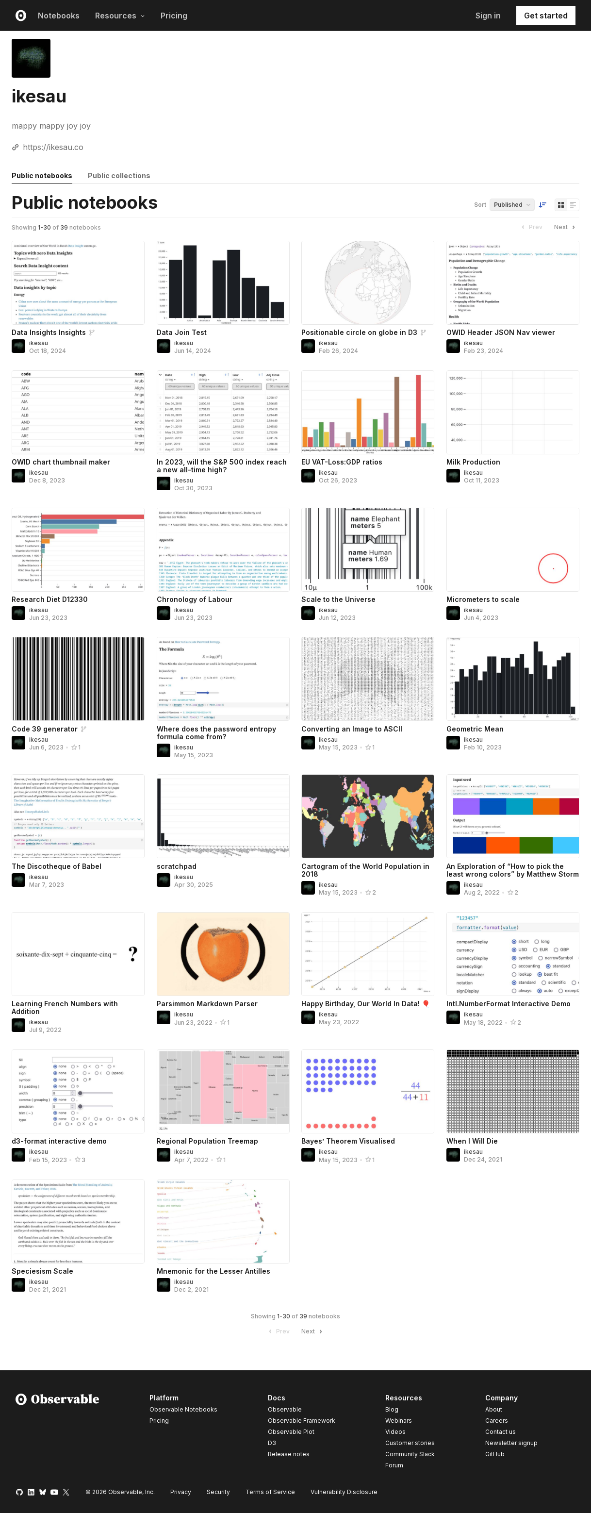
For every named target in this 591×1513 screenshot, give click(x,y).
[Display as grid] (561, 205)
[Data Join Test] (223, 283)
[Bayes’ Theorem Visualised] (367, 1091)
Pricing (174, 15)
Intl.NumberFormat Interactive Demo (508, 1003)
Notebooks (59, 15)
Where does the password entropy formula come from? (216, 733)
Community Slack (410, 1454)
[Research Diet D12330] (78, 550)
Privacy (180, 1492)
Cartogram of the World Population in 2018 (365, 870)
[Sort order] (542, 205)
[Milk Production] (512, 412)
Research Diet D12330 (50, 599)
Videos (395, 1431)
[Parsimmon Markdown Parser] (223, 954)
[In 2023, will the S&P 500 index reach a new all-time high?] (223, 412)
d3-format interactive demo (59, 1141)
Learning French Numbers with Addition (65, 1007)
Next (565, 227)
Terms (270, 1492)
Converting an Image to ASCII (351, 729)
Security (218, 1492)
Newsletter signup (511, 1443)
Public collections (119, 175)
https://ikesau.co (53, 147)
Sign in (488, 15)
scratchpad (177, 866)
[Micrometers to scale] (512, 550)
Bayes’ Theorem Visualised (348, 1141)
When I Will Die (472, 1141)
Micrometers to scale (483, 599)
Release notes (289, 1454)
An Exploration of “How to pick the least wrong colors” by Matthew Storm (512, 870)
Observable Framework (301, 1420)
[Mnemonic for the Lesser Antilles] (223, 1222)
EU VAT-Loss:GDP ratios (341, 462)
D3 (272, 1442)
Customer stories (410, 1442)
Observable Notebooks (183, 1409)
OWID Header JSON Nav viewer (500, 332)
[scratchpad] (223, 816)
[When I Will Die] (512, 1091)
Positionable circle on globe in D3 (359, 332)
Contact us (500, 1432)
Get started (546, 15)
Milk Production (473, 462)
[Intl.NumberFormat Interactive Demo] (512, 954)
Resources (120, 15)
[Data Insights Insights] (78, 283)
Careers (496, 1420)
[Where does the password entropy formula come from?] (223, 679)
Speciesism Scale (42, 1271)
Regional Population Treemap (207, 1141)
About (493, 1409)
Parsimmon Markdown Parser (207, 1003)
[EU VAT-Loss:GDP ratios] (367, 412)
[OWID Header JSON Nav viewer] (512, 283)
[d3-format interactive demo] (78, 1091)
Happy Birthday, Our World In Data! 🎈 (365, 1003)
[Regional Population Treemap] (223, 1091)
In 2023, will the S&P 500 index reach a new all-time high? (222, 466)
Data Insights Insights (49, 332)
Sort (480, 204)
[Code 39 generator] (78, 679)
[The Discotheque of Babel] (78, 816)
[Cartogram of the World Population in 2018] (367, 816)
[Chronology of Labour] (223, 550)
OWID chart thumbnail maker (61, 462)
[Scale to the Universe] (367, 550)
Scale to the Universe (338, 599)
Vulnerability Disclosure (344, 1492)
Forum (394, 1465)
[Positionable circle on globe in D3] (367, 283)
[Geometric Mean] (512, 679)
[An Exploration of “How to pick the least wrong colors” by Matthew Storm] (512, 816)
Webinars (398, 1420)
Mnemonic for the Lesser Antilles (213, 1271)
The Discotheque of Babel (56, 866)
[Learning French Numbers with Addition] (78, 954)
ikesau (38, 343)
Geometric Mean (475, 729)
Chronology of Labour (194, 599)
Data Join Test (182, 332)
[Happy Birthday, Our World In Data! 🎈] (367, 954)
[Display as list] (573, 205)
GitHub (495, 1454)
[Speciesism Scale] (78, 1222)
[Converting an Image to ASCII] (367, 679)
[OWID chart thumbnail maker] (78, 412)
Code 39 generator (45, 729)
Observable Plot (291, 1431)
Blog (391, 1409)
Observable (285, 1409)
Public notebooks (42, 175)
